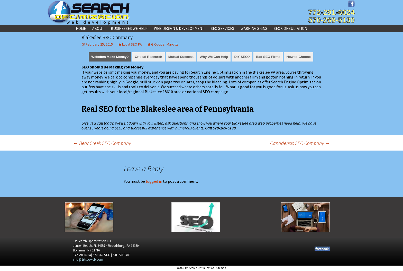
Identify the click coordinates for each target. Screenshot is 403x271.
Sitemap (221, 268)
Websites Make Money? (110, 57)
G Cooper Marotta (165, 44)
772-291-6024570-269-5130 (331, 16)
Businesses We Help (129, 28)
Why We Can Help (214, 57)
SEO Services (222, 28)
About (98, 28)
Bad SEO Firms (268, 57)
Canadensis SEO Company (300, 143)
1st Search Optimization (199, 268)
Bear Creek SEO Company (102, 143)
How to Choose (298, 57)
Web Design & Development (179, 28)
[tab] (110, 56)
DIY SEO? (242, 57)
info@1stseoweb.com (88, 259)
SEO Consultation (290, 28)
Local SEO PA (132, 44)
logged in (154, 181)
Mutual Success (181, 57)
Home (81, 28)
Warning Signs (254, 28)
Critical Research (148, 57)
